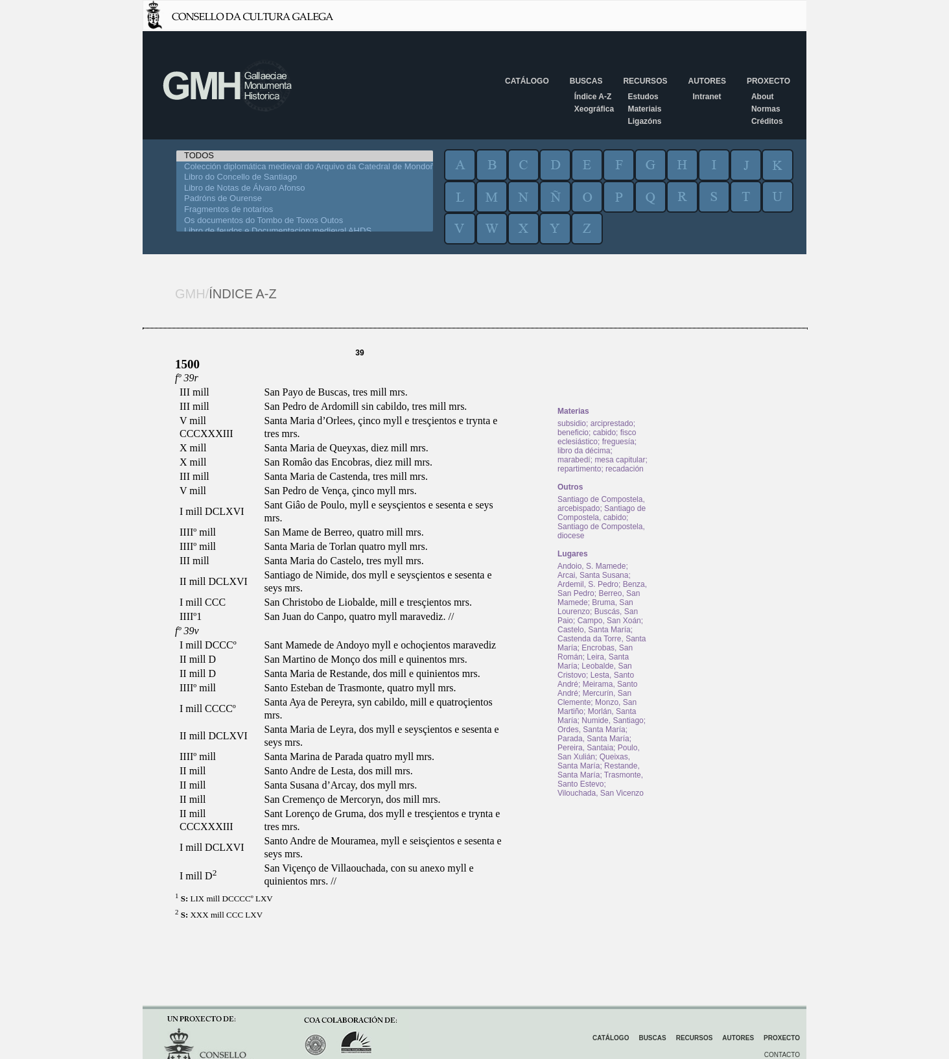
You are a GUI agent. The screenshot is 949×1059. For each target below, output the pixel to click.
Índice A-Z (593, 96)
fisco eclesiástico (596, 437)
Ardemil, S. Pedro (587, 584)
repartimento (579, 468)
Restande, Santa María (598, 770)
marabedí (574, 459)
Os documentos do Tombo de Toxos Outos (304, 220)
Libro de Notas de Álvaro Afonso (304, 188)
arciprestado (612, 423)
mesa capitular (619, 459)
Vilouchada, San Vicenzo (600, 793)
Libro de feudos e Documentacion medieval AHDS (304, 231)
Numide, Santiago (612, 720)
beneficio (573, 432)
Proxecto (768, 81)
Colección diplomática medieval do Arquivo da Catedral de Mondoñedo (304, 167)
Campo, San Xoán (609, 620)
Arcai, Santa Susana (592, 575)
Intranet (706, 96)
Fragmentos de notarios (304, 209)
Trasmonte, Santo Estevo (600, 779)
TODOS (304, 155)
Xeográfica (594, 108)
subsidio (571, 423)
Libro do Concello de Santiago (304, 177)
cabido (604, 432)
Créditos (767, 121)
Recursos (645, 81)
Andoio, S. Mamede (591, 566)
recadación (624, 468)
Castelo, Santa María (594, 629)
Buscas (586, 81)
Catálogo (527, 81)
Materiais (644, 108)
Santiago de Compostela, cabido (601, 513)
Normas (765, 108)
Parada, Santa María (593, 738)
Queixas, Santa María (593, 761)
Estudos (642, 96)
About (762, 96)
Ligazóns (644, 121)
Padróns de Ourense (304, 198)
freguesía (618, 441)
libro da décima (583, 450)
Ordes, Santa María (591, 729)
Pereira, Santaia (585, 747)
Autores (706, 81)
